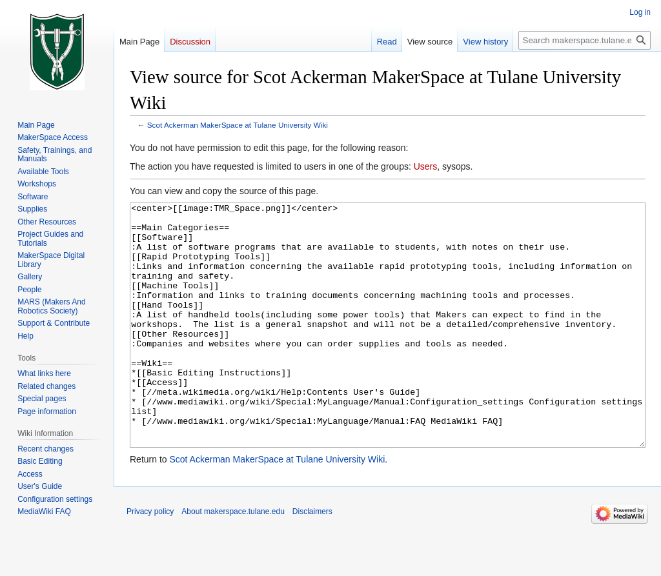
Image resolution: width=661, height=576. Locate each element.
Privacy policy (150, 559)
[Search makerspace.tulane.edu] (584, 40)
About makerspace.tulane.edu (232, 559)
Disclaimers (312, 559)
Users (426, 166)
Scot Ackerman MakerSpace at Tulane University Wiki (237, 125)
